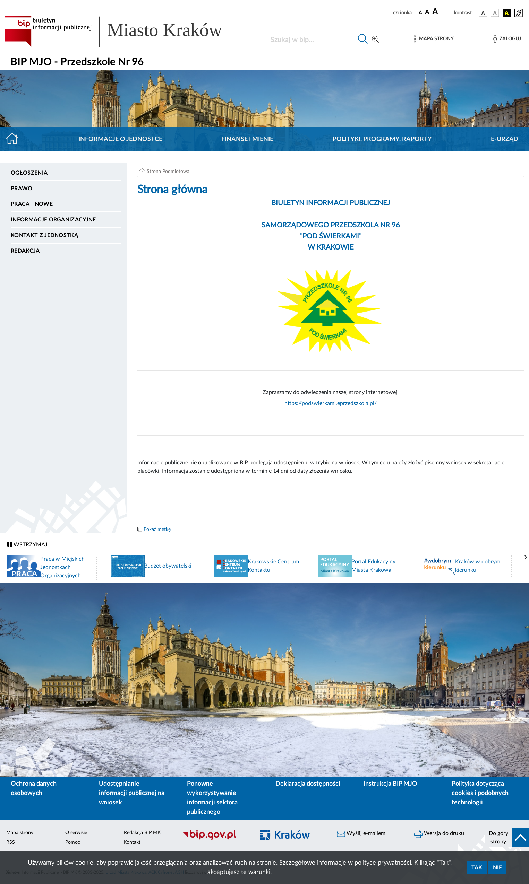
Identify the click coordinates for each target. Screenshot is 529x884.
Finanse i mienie (247, 139)
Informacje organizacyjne (53, 219)
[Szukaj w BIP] (310, 39)
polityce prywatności (383, 863)
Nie (497, 867)
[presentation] (525, 557)
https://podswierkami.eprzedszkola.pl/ (330, 403)
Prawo (22, 188)
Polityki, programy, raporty (382, 139)
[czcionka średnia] (427, 12)
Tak (476, 867)
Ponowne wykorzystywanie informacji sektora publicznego (212, 798)
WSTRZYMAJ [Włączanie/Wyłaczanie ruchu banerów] (27, 545)
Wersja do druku (439, 834)
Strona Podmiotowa (168, 171)
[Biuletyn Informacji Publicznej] (214, 838)
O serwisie (76, 832)
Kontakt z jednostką (44, 235)
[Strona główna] (15, 139)
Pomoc (72, 842)
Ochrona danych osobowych (34, 788)
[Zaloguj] (507, 39)
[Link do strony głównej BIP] (123, 31)
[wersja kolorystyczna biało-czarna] (495, 13)
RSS (10, 842)
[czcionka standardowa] (420, 12)
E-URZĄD (504, 139)
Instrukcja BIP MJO (390, 784)
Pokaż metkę (157, 529)
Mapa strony (19, 832)
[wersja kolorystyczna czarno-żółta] (507, 13)
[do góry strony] (507, 837)
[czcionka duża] (442, 12)
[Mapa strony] (433, 39)
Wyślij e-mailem (361, 834)
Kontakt (132, 842)
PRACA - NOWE (32, 204)
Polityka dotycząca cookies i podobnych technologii (480, 793)
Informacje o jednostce (120, 139)
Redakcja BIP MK (142, 832)
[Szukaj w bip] (363, 39)
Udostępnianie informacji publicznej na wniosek (131, 793)
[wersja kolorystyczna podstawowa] (483, 13)
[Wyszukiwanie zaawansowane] (375, 39)
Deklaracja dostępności (307, 784)
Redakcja (25, 251)
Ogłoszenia (29, 173)
